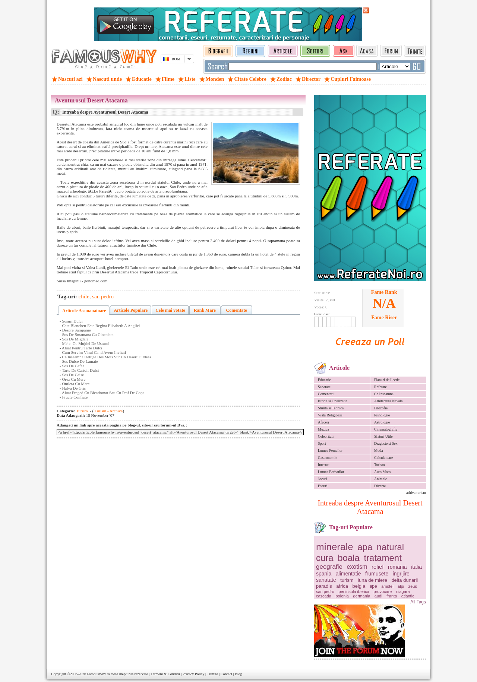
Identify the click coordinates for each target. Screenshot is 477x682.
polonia (341, 596)
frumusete (376, 574)
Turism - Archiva (108, 411)
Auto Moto (382, 472)
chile (84, 296)
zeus (412, 586)
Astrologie (382, 422)
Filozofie (381, 408)
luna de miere (372, 580)
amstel (387, 586)
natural (390, 547)
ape (373, 586)
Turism (379, 465)
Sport (322, 443)
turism (346, 580)
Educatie (324, 380)
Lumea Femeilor (330, 450)
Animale (380, 479)
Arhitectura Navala (388, 401)
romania (397, 567)
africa (342, 586)
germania (361, 596)
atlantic (407, 596)
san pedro (325, 591)
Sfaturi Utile (383, 436)
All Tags (418, 602)
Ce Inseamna (384, 394)
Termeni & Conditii (165, 674)
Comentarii (326, 394)
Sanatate (324, 387)
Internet (323, 465)
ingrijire (401, 574)
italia (416, 567)
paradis (324, 586)
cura (325, 558)
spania (323, 574)
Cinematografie (385, 429)
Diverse (380, 486)
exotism (357, 567)
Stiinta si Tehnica (331, 408)
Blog (238, 674)
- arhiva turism (415, 493)
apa (364, 547)
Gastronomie (327, 458)
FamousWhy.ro (98, 674)
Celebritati (326, 436)
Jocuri (322, 479)
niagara (403, 591)
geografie (329, 566)
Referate (380, 387)
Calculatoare (383, 458)
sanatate (326, 580)
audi (378, 596)
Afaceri (323, 422)
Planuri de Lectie (386, 380)
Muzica (323, 429)
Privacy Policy (194, 674)
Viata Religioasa (330, 415)
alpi (401, 586)
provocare (383, 591)
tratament (382, 558)
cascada (323, 596)
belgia (358, 586)
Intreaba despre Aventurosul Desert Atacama (370, 507)
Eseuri (323, 486)
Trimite (212, 674)
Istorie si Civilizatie (332, 401)
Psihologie (382, 415)
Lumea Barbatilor (331, 472)
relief (378, 567)
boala (349, 558)
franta (391, 596)
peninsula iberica (353, 591)
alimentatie (348, 574)
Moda (378, 450)
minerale (334, 546)
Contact (226, 674)
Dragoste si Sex (386, 443)
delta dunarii (404, 580)
